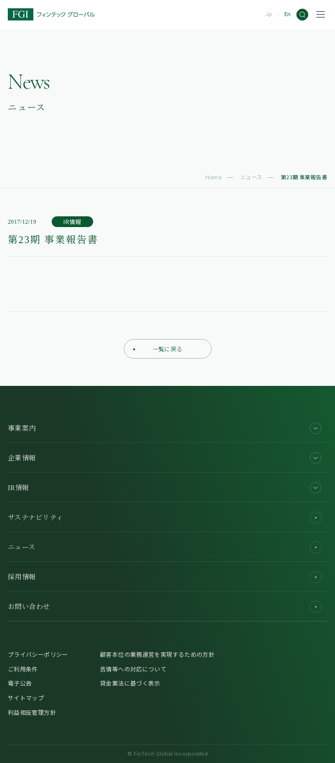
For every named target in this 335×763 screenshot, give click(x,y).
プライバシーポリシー (38, 654)
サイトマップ (26, 697)
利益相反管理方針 (32, 712)
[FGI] (51, 14)
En (287, 14)
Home (213, 177)
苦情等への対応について (133, 669)
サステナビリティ (165, 518)
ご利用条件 (23, 669)
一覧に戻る (158, 348)
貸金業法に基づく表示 (130, 683)
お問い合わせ (165, 607)
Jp (268, 14)
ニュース (251, 177)
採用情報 (165, 577)
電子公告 (20, 683)
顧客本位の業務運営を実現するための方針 (157, 654)
